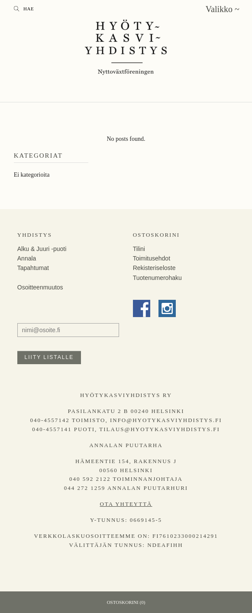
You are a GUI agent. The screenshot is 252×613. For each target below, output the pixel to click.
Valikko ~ (222, 9)
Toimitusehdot (151, 258)
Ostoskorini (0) (126, 602)
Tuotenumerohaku (157, 277)
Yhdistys (34, 235)
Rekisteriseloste (154, 267)
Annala (26, 258)
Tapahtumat (33, 267)
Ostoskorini (156, 235)
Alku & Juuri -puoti (42, 248)
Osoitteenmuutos (40, 287)
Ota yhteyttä (126, 504)
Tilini (139, 248)
